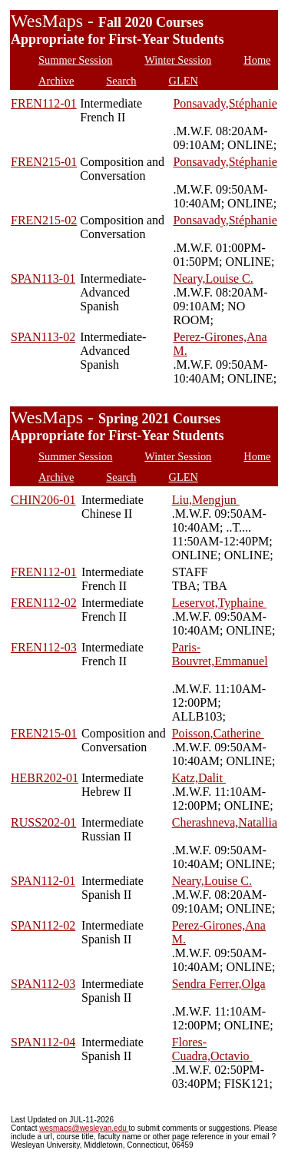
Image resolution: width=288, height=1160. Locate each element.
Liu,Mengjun (206, 499)
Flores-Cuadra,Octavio (212, 1049)
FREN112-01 (44, 103)
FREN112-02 (44, 602)
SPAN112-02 (43, 925)
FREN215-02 (44, 220)
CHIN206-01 (43, 499)
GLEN (183, 81)
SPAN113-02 (43, 336)
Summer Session (75, 60)
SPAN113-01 (43, 278)
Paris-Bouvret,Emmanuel (220, 654)
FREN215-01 (44, 161)
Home (256, 60)
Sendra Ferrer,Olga (219, 983)
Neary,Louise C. (213, 278)
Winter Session (177, 60)
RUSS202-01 (43, 822)
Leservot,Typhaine (219, 602)
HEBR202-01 (44, 777)
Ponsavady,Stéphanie (224, 103)
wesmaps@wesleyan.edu (83, 1128)
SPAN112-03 (43, 983)
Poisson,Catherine (218, 733)
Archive (56, 81)
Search (121, 81)
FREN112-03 (44, 647)
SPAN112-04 (43, 1042)
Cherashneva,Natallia (224, 822)
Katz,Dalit (199, 777)
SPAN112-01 (43, 880)
